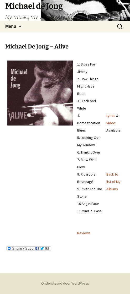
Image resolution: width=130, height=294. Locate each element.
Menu (10, 26)
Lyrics (110, 115)
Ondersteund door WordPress (65, 283)
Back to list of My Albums (113, 181)
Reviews (84, 233)
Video (110, 123)
